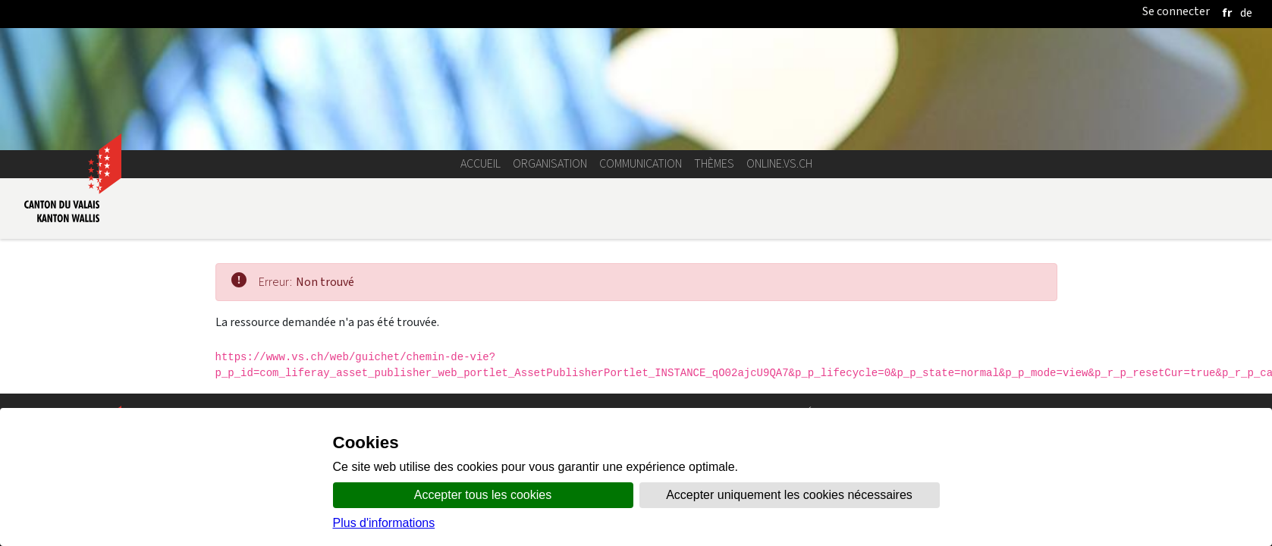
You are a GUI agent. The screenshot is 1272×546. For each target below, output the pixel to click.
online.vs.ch (779, 163)
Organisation (550, 163)
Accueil (480, 163)
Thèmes (714, 163)
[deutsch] (1246, 12)
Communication (640, 163)
